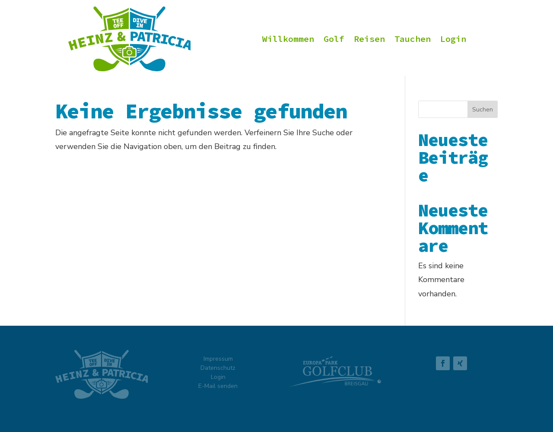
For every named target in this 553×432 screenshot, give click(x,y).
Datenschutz (217, 368)
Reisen (369, 40)
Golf (334, 40)
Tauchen (412, 40)
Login (453, 40)
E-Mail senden (218, 386)
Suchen (482, 109)
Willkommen (288, 40)
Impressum (218, 359)
